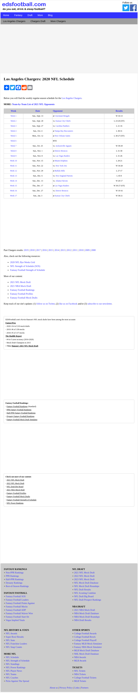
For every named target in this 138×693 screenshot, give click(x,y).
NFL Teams (11, 674)
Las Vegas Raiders (63, 156)
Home (6, 15)
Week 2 (13, 121)
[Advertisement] (69, 48)
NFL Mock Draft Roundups (86, 586)
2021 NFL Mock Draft (20, 282)
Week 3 (13, 126)
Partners (84, 688)
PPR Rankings (12, 576)
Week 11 (13, 166)
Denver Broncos (61, 151)
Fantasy (18, 15)
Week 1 (13, 116)
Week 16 (13, 191)
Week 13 (13, 176)
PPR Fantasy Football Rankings (19, 410)
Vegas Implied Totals (15, 620)
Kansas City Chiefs (63, 121)
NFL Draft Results (82, 589)
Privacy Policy (66, 688)
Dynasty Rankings (14, 583)
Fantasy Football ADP (16, 610)
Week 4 (13, 131)
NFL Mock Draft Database (86, 583)
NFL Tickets (79, 671)
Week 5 (13, 136)
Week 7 (13, 146)
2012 (69, 250)
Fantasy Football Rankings (22, 290)
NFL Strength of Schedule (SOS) (25, 266)
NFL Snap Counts (14, 647)
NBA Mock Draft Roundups (87, 617)
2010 (81, 250)
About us (54, 688)
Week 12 (13, 171)
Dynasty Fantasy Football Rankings (20, 416)
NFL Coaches (12, 677)
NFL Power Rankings (15, 503)
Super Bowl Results (15, 637)
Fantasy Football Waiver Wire (19, 613)
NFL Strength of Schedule (17, 660)
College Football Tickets (85, 677)
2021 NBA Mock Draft (20, 286)
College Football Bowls (85, 637)
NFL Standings (12, 664)
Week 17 (13, 196)
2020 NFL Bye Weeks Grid (22, 262)
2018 (32, 250)
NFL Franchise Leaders (16, 643)
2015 (50, 250)
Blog (50, 15)
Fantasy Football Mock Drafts (23, 298)
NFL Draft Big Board (15, 486)
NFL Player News (14, 671)
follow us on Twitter (46, 304)
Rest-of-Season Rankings (17, 586)
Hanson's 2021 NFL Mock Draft (25, 346)
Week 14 (13, 181)
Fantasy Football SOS (16, 596)
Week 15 (13, 186)
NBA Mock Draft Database (86, 613)
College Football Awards (85, 633)
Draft (30, 15)
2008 (93, 250)
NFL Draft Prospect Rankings (87, 600)
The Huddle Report (14, 336)
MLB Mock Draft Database (86, 650)
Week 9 (13, 156)
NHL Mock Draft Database (86, 654)
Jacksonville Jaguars (64, 146)
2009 (87, 250)
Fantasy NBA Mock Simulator (88, 647)
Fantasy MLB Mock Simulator (88, 643)
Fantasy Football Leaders (17, 600)
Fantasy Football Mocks (17, 606)
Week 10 (13, 161)
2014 (57, 250)
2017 (38, 250)
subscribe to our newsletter (99, 304)
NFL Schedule (12, 657)
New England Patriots (64, 176)
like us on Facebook (68, 304)
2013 (63, 250)
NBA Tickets (80, 674)
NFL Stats (10, 640)
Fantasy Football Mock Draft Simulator (22, 419)
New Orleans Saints (62, 136)
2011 (75, 250)
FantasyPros (11, 323)
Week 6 (13, 141)
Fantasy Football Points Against (20, 603)
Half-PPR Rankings (15, 579)
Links (76, 688)
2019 (26, 250)
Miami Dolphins (61, 161)
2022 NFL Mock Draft (15, 483)
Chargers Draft (38, 21)
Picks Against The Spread (17, 681)
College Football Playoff (85, 640)
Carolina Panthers (63, 126)
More (40, 15)
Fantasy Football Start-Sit (17, 617)
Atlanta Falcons (61, 181)
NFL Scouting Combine (85, 593)
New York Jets (61, 166)
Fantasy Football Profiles (21, 294)
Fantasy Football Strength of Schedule (27, 270)
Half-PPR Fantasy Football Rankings (21, 413)
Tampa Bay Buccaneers (64, 131)
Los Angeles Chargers (14, 21)
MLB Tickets (80, 681)
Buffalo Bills (60, 171)
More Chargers (58, 21)
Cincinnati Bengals (62, 116)
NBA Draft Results (82, 620)
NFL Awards (11, 633)
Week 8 (13, 151)
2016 (44, 250)
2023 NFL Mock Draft (84, 579)
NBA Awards (80, 657)
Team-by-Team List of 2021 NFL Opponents (33, 104)
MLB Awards (80, 660)
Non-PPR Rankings (14, 572)
